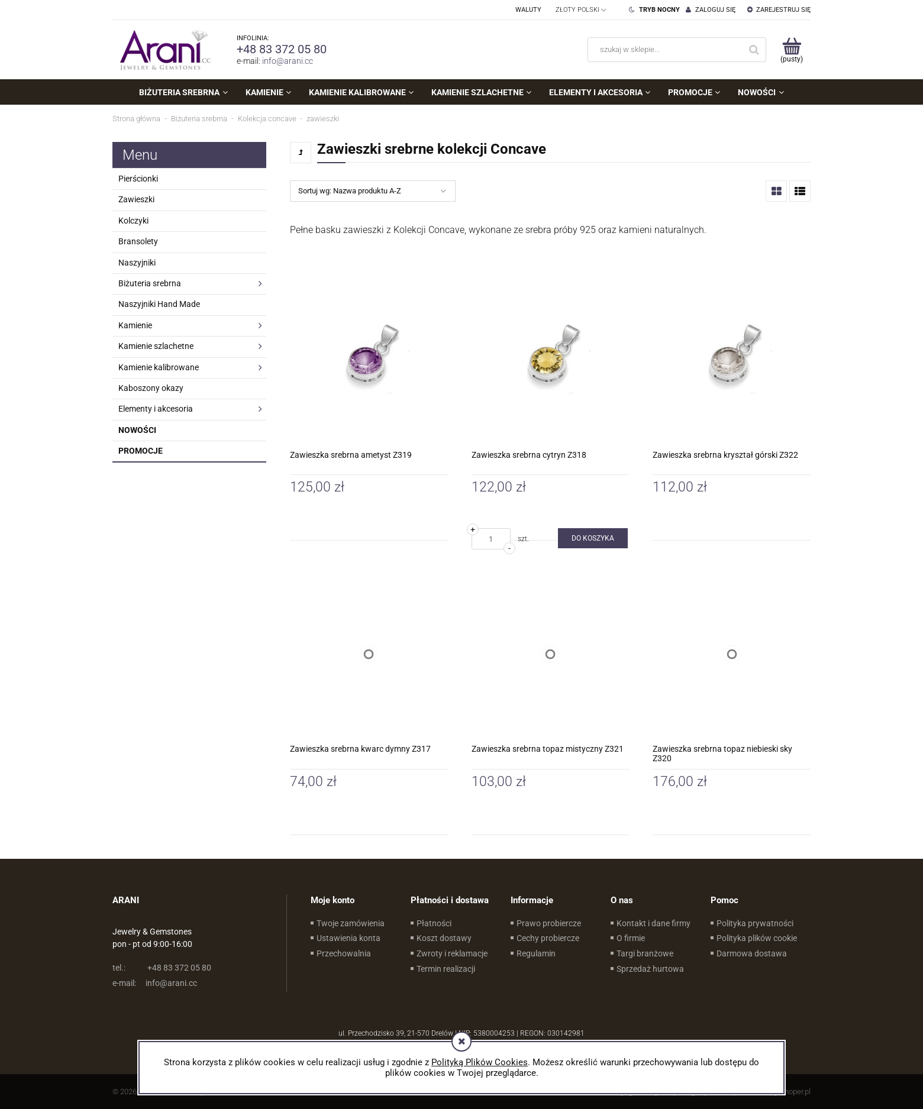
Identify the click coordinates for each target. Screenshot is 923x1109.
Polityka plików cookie (757, 938)
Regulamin (536, 953)
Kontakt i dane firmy (653, 923)
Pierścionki (138, 178)
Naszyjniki (137, 262)
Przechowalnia (344, 953)
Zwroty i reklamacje (452, 953)
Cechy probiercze (548, 938)
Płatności (434, 923)
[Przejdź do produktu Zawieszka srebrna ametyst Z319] (369, 360)
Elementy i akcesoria (155, 408)
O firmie (631, 938)
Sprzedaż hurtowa (650, 969)
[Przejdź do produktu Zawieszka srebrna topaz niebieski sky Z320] (732, 654)
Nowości (137, 430)
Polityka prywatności (755, 923)
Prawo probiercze (549, 923)
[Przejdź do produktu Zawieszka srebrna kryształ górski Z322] (732, 360)
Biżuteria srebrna (149, 283)
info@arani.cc (287, 61)
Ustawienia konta (348, 938)
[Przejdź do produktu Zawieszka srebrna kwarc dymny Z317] (369, 654)
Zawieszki (136, 199)
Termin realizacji (446, 969)
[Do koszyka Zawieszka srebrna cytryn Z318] (593, 538)
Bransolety (138, 241)
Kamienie (135, 325)
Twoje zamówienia (351, 923)
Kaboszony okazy (150, 388)
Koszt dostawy (444, 938)
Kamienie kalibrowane (158, 367)
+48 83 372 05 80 (282, 49)
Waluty (528, 10)
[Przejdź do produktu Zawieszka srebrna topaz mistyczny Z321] (551, 654)
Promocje (140, 450)
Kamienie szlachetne (155, 346)
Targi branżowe (645, 953)
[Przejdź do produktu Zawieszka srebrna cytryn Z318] (551, 360)
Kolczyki (133, 220)
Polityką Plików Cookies (479, 1062)
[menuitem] (183, 92)
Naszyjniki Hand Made (159, 304)
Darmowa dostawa (752, 953)
